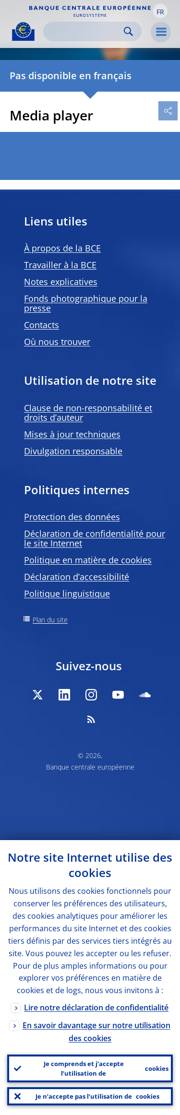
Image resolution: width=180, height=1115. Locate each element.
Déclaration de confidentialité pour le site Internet (94, 538)
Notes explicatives (60, 281)
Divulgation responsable (73, 451)
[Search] (84, 31)
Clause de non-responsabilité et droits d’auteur (88, 412)
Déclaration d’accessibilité (76, 576)
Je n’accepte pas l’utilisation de (97, 1096)
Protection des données (72, 516)
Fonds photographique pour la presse (85, 303)
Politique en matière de (88, 560)
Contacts (41, 325)
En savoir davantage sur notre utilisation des (96, 1032)
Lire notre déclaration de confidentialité (96, 1007)
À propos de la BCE (62, 248)
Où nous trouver (57, 341)
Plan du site (50, 619)
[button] (160, 11)
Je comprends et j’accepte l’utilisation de (106, 1068)
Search (128, 31)
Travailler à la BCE (60, 265)
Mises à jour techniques (72, 434)
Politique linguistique (67, 593)
